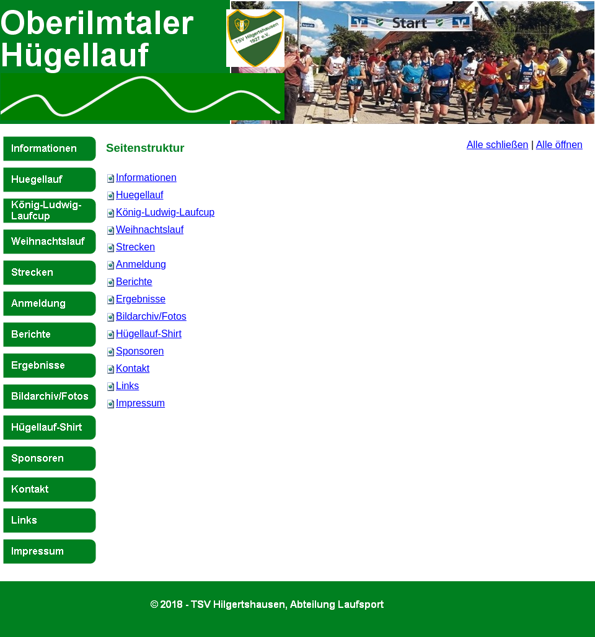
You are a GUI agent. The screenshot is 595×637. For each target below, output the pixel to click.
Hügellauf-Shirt (149, 333)
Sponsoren (140, 351)
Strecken (135, 247)
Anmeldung (141, 264)
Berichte (134, 281)
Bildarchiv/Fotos (151, 316)
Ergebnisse (140, 299)
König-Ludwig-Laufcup (165, 212)
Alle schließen (498, 144)
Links (127, 385)
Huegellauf (140, 195)
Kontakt (132, 368)
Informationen (146, 177)
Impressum (140, 403)
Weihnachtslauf (149, 229)
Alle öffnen (559, 144)
